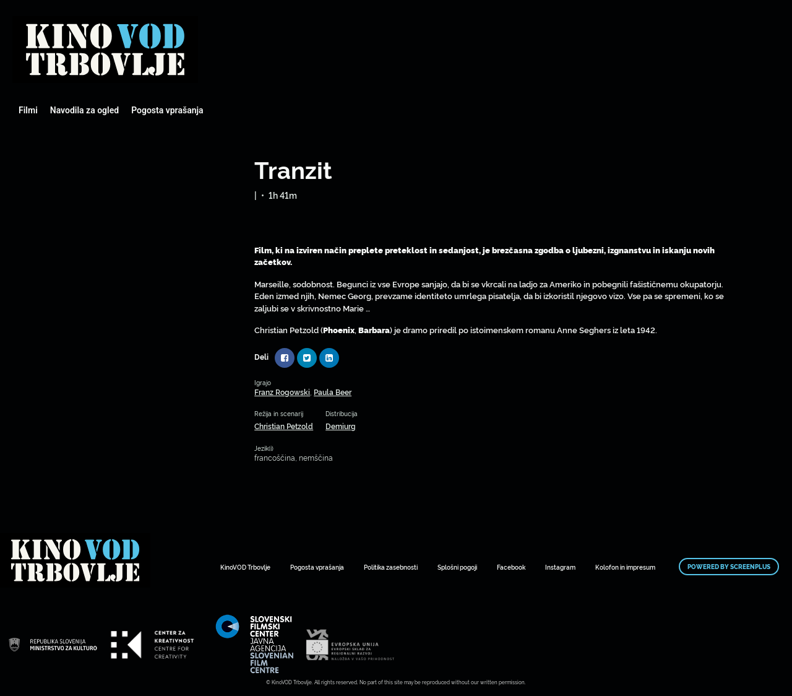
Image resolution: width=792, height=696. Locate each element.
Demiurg (340, 425)
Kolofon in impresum (625, 567)
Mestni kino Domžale (105, 49)
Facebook (511, 567)
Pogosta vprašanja (167, 110)
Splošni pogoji (457, 567)
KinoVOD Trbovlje (245, 567)
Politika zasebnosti (391, 567)
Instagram (560, 567)
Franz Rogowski (282, 391)
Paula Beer (332, 391)
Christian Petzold (283, 425)
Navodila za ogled (84, 110)
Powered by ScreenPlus (728, 566)
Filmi (28, 110)
